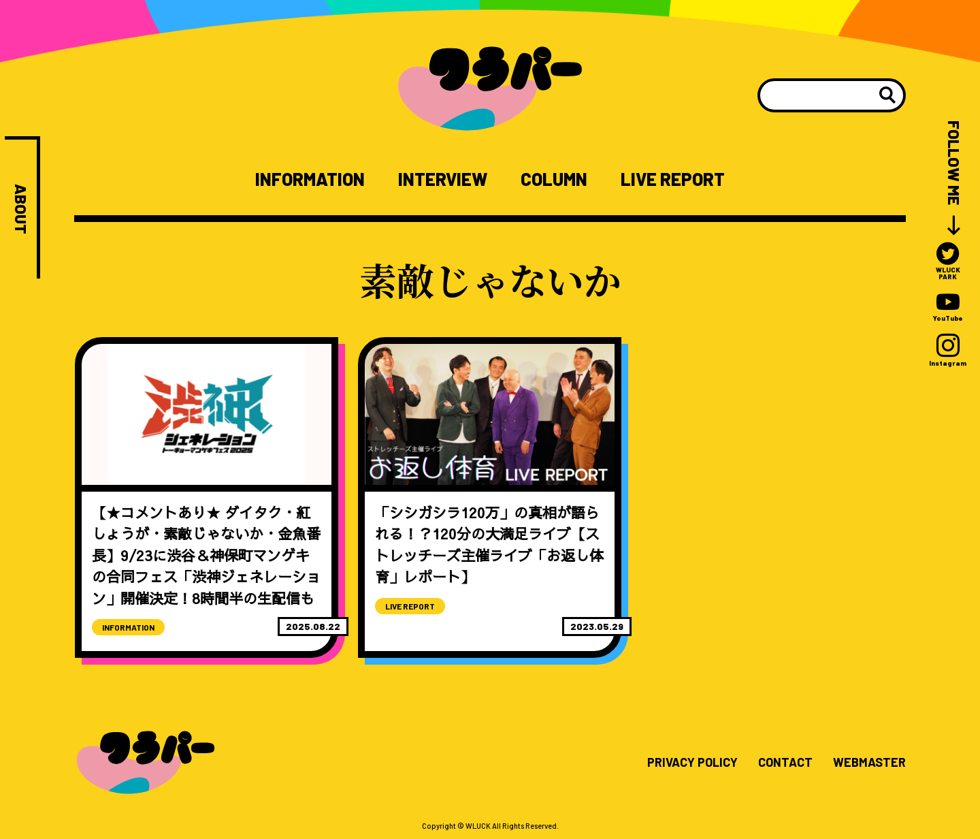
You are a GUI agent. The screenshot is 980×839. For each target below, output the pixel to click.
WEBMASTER (869, 763)
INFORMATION (310, 179)
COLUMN (554, 179)
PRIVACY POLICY (692, 763)
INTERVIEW (442, 179)
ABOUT (21, 209)
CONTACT (785, 763)
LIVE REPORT (673, 179)
